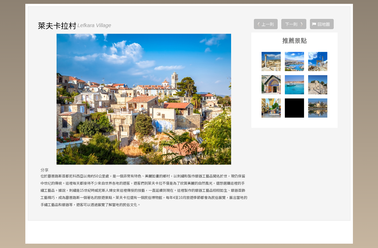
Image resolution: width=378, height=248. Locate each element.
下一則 (291, 24)
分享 (44, 170)
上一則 (268, 24)
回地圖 (324, 24)
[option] (143, 99)
